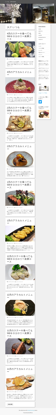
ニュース (40, 50)
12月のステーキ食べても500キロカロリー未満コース (20, 259)
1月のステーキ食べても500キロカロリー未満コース (19, 185)
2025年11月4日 (10, 356)
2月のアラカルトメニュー (19, 147)
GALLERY (40, 35)
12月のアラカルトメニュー (20, 296)
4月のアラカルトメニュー (19, 73)
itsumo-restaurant (18, 59)
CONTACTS (40, 39)
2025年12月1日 (10, 281)
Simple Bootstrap (31, 410)
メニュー (40, 54)
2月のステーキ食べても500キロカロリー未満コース (19, 110)
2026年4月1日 (10, 59)
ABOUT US (40, 31)
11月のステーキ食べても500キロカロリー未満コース (20, 333)
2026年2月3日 (10, 133)
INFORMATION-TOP (42, 37)
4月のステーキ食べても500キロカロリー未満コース (19, 36)
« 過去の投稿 (10, 404)
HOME (39, 29)
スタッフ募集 (41, 56)
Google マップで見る (42, 93)
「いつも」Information (10, 1)
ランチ (39, 46)
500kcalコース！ (41, 52)
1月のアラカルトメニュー (19, 222)
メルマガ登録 (41, 48)
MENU (39, 33)
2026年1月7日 (10, 207)
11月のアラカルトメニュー (20, 370)
